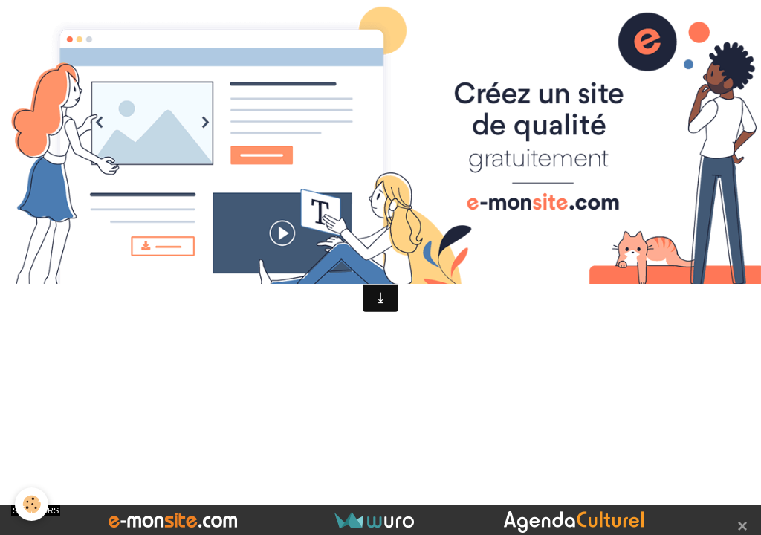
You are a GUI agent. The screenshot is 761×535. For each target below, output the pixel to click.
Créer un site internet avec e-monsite (288, 239)
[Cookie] (31, 504)
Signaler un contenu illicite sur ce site (473, 239)
